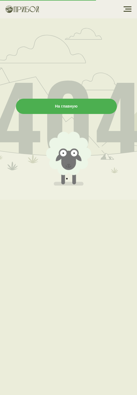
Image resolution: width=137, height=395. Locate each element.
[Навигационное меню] (127, 9)
